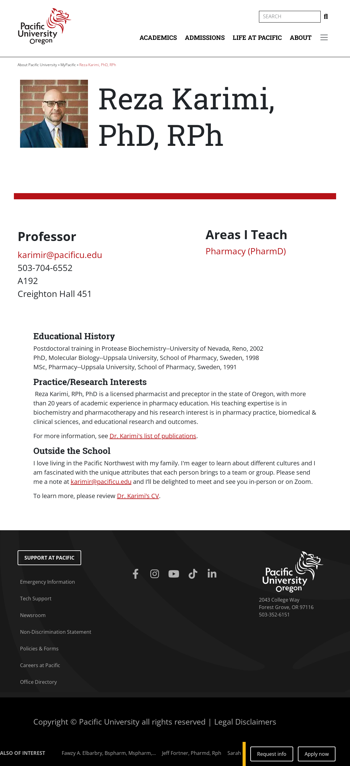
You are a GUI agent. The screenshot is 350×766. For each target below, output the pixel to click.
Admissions (205, 37)
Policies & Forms (39, 648)
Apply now (317, 754)
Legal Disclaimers (245, 721)
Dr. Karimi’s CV (138, 496)
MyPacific (68, 64)
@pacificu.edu (101, 481)
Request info (271, 754)
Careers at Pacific (40, 665)
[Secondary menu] (324, 37)
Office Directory (38, 682)
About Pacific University (37, 64)
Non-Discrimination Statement (55, 631)
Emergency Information (47, 581)
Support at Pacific (49, 557)
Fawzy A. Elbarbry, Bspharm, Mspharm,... (109, 753)
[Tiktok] (194, 574)
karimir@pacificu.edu (60, 254)
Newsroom (33, 615)
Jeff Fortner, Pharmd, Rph (191, 753)
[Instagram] (156, 574)
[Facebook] (137, 574)
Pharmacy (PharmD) (246, 251)
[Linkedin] (213, 574)
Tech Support (36, 598)
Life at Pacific (257, 37)
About (301, 37)
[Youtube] (175, 574)
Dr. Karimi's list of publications (153, 436)
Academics (158, 37)
